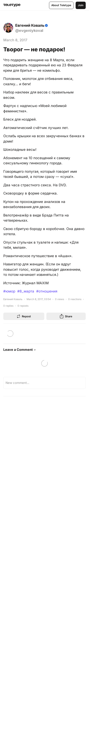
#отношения (46, 291)
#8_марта (25, 291)
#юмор (9, 291)
